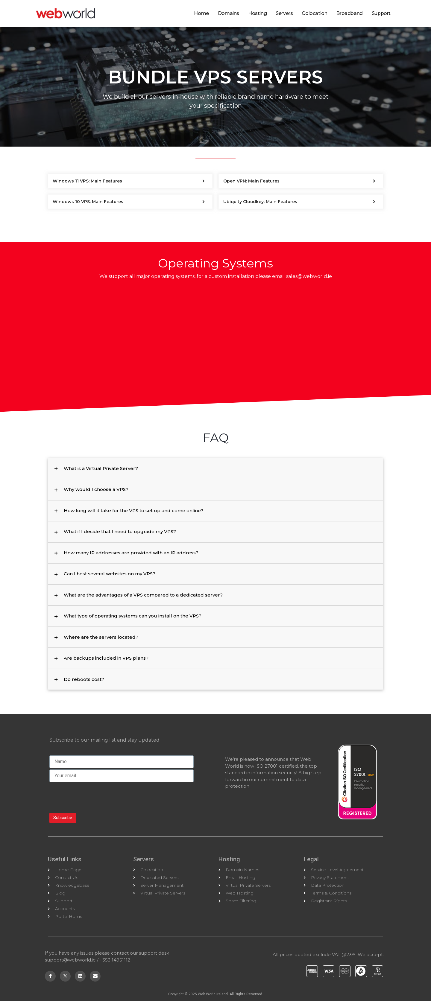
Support (381, 13)
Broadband (349, 13)
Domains (228, 13)
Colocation (314, 13)
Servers (284, 13)
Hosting (257, 13)
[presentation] (94, 796)
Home (201, 13)
